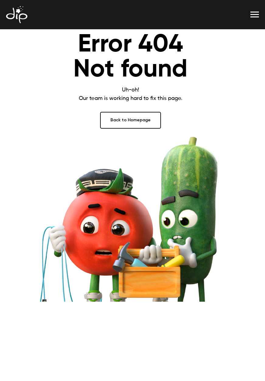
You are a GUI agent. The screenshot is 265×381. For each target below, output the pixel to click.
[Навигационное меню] (254, 15)
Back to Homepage (130, 120)
